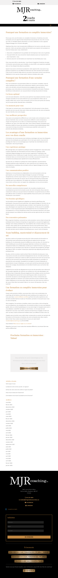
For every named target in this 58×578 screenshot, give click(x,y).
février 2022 (9, 435)
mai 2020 (8, 458)
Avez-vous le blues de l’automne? (15, 392)
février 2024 (9, 404)
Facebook (17, 3)
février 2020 (9, 463)
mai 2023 (8, 414)
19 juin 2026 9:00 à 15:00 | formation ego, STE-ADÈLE (29, 557)
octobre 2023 (9, 409)
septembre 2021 (10, 444)
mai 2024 (8, 402)
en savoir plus (29, 570)
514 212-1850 (17, 1)
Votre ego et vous (10, 383)
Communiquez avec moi (29, 368)
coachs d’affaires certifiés (21, 297)
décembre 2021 (10, 439)
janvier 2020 (9, 465)
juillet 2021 (8, 449)
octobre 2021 (9, 442)
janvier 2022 (9, 437)
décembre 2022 (10, 421)
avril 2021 (8, 456)
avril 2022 (8, 432)
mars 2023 (8, 416)
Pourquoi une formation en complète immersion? (29, 32)
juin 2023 (8, 411)
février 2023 (9, 418)
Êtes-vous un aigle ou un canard (22, 323)
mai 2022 (8, 430)
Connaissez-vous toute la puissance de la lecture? (19, 395)
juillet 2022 (9, 428)
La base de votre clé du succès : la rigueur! (17, 386)
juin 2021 (8, 451)
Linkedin (30, 505)
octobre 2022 (9, 423)
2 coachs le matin (12, 509)
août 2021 (8, 446)
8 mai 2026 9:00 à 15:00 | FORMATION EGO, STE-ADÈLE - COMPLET (28, 552)
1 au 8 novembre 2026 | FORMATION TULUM (29, 561)
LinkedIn (42, 3)
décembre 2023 (10, 407)
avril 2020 (8, 460)
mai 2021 (8, 453)
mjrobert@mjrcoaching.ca (13, 320)
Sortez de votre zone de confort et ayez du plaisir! (19, 389)
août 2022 (8, 425)
